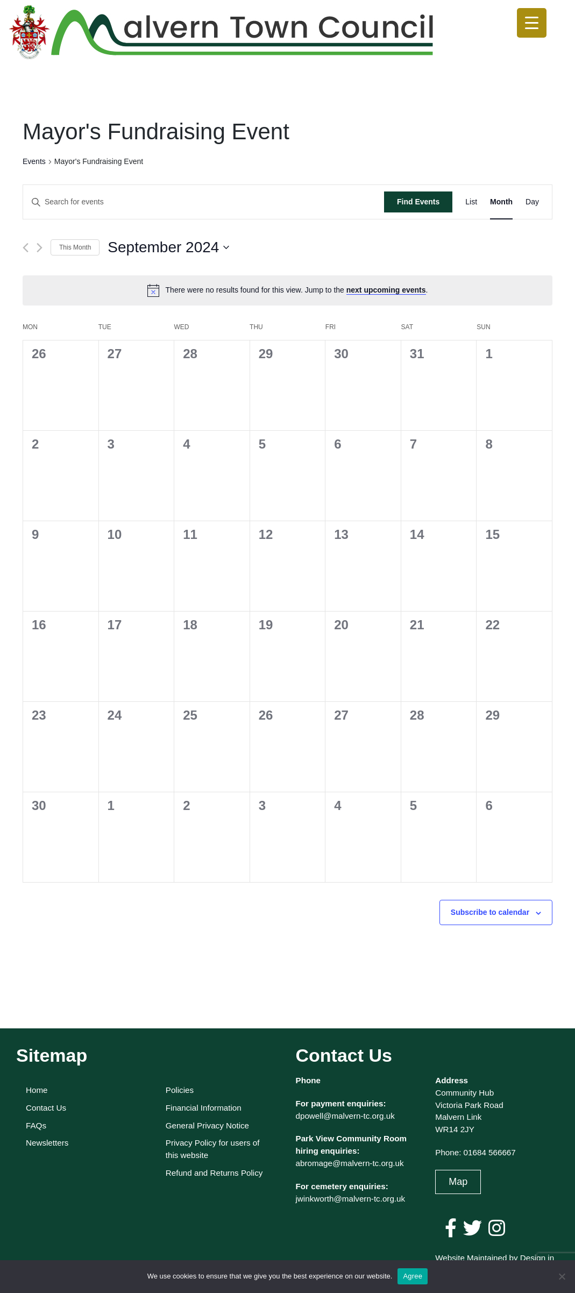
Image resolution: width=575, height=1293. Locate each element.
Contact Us (46, 1107)
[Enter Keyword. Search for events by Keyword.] (203, 202)
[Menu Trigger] (531, 23)
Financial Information (204, 1107)
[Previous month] (26, 248)
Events (34, 161)
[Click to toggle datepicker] (168, 247)
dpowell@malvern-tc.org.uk (345, 1115)
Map (458, 1181)
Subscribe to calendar (490, 912)
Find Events (418, 201)
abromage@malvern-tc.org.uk (350, 1163)
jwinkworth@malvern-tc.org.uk (351, 1198)
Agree (412, 1276)
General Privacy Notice (207, 1125)
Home (37, 1090)
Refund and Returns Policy (214, 1172)
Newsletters (47, 1142)
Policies (180, 1090)
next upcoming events (386, 290)
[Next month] (39, 248)
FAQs (36, 1125)
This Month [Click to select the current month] (75, 247)
